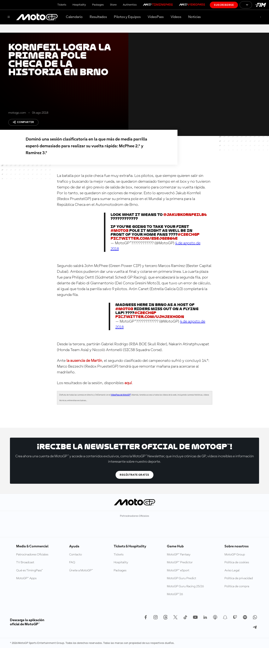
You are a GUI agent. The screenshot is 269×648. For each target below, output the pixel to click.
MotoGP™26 (175, 594)
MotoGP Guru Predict (181, 578)
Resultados (98, 17)
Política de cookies (236, 562)
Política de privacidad (238, 578)
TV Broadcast (25, 562)
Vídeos (176, 17)
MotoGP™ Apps (26, 578)
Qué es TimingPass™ (29, 570)
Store (113, 4)
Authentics (130, 4)
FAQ (72, 562)
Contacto (75, 554)
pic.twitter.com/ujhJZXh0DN (149, 316)
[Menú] (8, 17)
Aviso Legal (232, 570)
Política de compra (236, 586)
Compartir (23, 122)
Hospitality (79, 4)
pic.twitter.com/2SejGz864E (144, 238)
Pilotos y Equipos (127, 17)
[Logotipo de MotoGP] (37, 17)
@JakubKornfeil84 (185, 214)
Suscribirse (224, 5)
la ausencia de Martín (84, 361)
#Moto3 (119, 230)
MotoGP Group (234, 554)
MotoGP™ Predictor (180, 562)
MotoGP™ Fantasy (179, 554)
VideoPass (156, 17)
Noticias (194, 17)
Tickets (61, 4)
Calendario (74, 17)
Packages (98, 4)
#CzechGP (188, 234)
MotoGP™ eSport (178, 570)
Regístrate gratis (134, 474)
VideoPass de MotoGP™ (121, 395)
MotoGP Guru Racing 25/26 (185, 586)
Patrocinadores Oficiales (32, 554)
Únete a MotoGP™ (81, 570)
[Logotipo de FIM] (260, 5)
